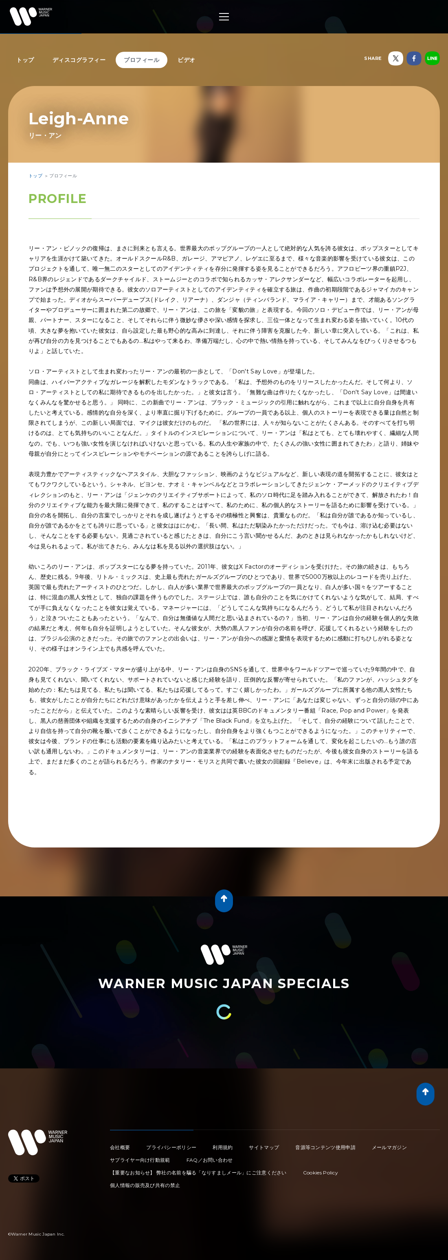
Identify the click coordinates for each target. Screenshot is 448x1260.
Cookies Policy (320, 1173)
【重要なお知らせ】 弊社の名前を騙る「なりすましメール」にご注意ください (198, 1173)
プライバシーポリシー (171, 1147)
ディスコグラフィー (79, 60)
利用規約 (223, 1147)
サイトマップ (264, 1147)
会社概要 (120, 1147)
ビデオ (186, 60)
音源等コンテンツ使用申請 (325, 1147)
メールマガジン (389, 1147)
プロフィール (141, 60)
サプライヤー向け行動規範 (140, 1160)
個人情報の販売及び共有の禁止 (145, 1185)
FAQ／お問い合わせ (210, 1160)
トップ (25, 60)
